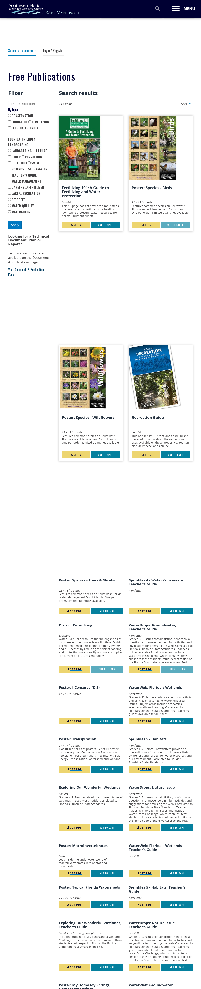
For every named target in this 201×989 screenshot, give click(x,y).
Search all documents (22, 50)
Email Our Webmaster (150, 962)
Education (20, 122)
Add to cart (105, 224)
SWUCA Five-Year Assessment (107, 965)
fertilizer (36, 187)
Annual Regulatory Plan (73, 940)
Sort (184, 104)
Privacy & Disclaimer (109, 936)
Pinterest (155, 928)
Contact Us (143, 974)
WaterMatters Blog (148, 940)
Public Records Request (112, 940)
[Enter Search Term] (29, 104)
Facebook (138, 928)
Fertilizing (40, 122)
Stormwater (37, 169)
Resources (27, 21)
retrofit (18, 200)
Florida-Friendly (25, 128)
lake (15, 193)
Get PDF (76, 224)
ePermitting (65, 963)
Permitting (33, 157)
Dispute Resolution (70, 959)
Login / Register (53, 50)
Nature (41, 151)
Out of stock (175, 224)
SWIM (35, 163)
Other (16, 157)
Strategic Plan (105, 959)
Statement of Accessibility (105, 952)
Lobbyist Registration (71, 968)
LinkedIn (163, 928)
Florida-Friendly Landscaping (21, 142)
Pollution (19, 163)
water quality (23, 206)
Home (12, 21)
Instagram (171, 928)
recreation (31, 193)
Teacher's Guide (24, 175)
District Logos (145, 968)
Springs (18, 169)
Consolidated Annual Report (71, 952)
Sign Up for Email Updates (152, 949)
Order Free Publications (73, 973)
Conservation (22, 116)
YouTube (146, 928)
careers (18, 187)
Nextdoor (188, 928)
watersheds (21, 212)
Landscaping (22, 151)
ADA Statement (67, 936)
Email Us (142, 956)
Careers (62, 945)
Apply (15, 225)
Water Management (26, 181)
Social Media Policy (109, 945)
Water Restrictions (108, 972)
